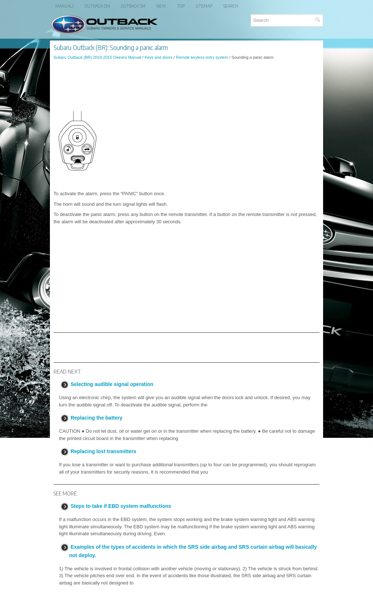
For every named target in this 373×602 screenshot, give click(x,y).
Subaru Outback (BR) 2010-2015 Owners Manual (97, 57)
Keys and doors (158, 57)
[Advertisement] (186, 85)
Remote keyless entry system (202, 57)
